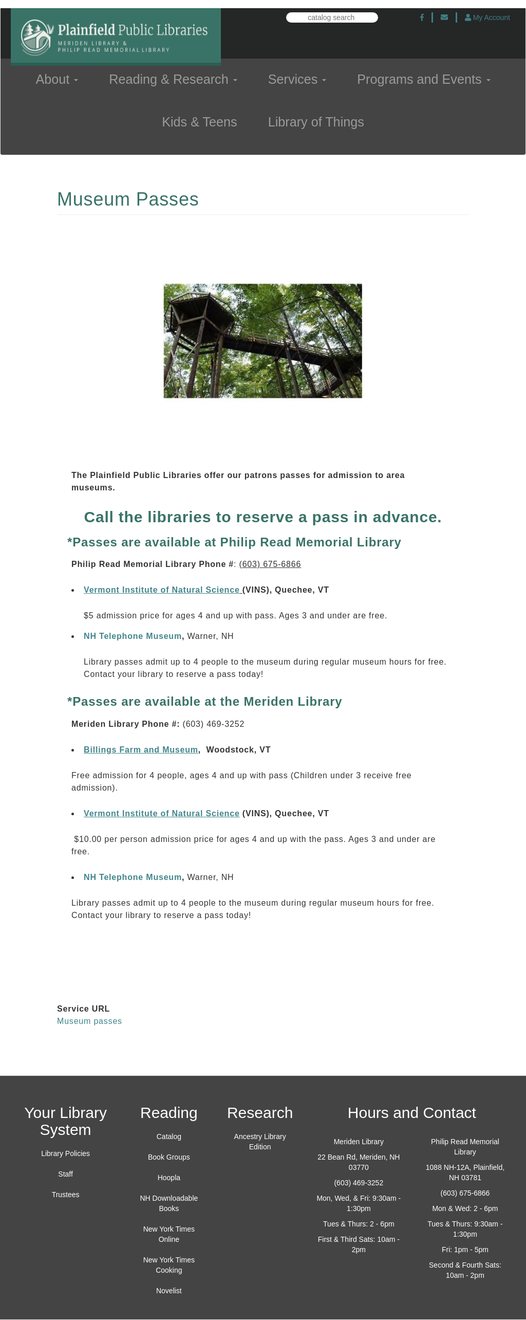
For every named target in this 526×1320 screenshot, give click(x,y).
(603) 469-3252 (358, 1183)
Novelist (169, 1291)
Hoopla (169, 1178)
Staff (65, 1174)
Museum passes (89, 1021)
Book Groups (169, 1157)
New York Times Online (169, 1234)
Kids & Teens (199, 122)
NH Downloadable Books (169, 1203)
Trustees (66, 1194)
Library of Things (316, 122)
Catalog (169, 1136)
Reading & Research (173, 79)
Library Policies (65, 1153)
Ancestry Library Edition (260, 1141)
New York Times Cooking (169, 1265)
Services (297, 79)
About (56, 79)
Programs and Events (423, 79)
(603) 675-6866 (465, 1193)
